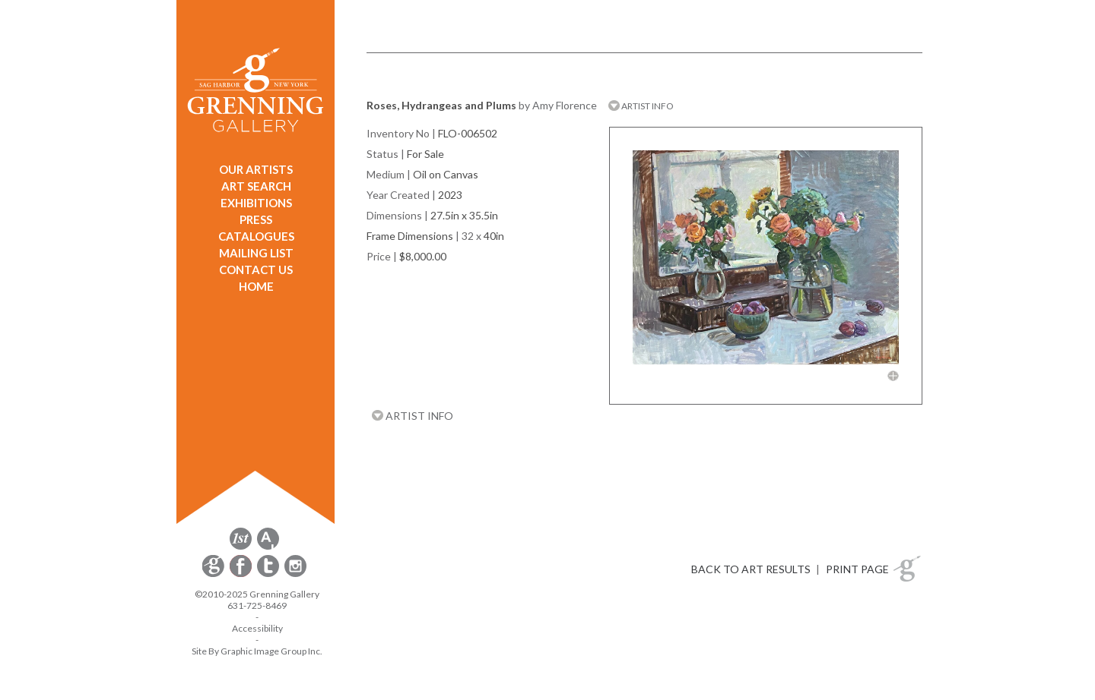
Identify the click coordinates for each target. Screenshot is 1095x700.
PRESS (256, 219)
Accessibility (257, 628)
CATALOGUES (256, 236)
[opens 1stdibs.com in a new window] (240, 547)
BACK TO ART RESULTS (751, 569)
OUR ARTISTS (256, 169)
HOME (256, 286)
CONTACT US (256, 269)
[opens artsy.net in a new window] (268, 547)
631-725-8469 (257, 605)
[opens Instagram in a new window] (295, 574)
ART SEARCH (256, 186)
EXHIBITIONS (256, 203)
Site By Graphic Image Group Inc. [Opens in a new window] (257, 651)
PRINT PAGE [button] (857, 569)
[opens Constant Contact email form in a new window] (214, 574)
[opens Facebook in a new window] (242, 574)
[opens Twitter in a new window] (269, 574)
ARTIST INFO (641, 106)
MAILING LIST (256, 253)
